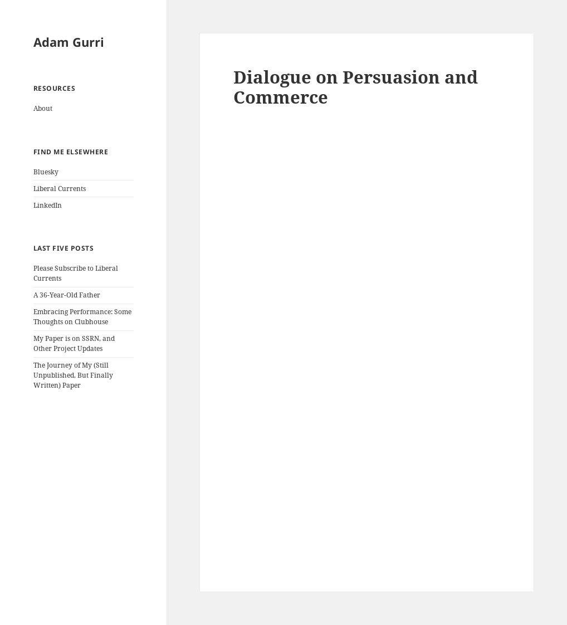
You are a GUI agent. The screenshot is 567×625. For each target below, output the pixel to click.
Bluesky (45, 172)
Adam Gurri (68, 41)
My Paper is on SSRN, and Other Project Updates (74, 343)
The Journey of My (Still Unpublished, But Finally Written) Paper (73, 375)
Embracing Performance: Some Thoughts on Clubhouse (82, 316)
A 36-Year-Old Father (66, 295)
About (42, 108)
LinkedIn (47, 205)
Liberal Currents (59, 188)
